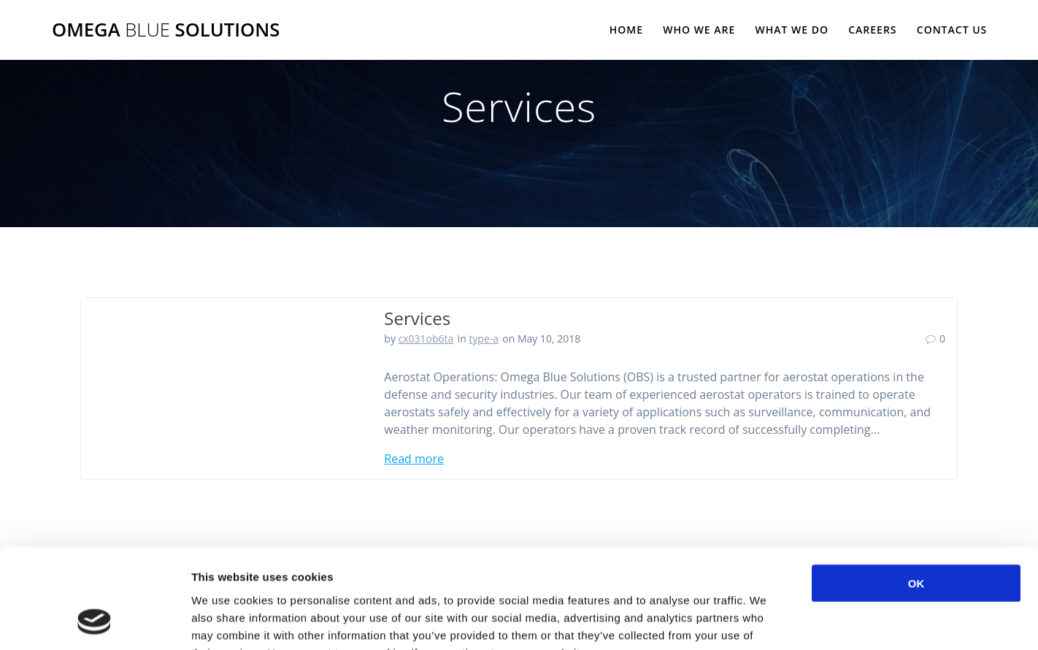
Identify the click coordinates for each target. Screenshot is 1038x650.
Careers (872, 30)
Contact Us (952, 30)
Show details (766, 621)
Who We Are (699, 30)
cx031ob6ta (426, 338)
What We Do (792, 30)
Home (626, 30)
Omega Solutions (166, 29)
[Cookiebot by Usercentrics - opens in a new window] (94, 621)
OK (916, 492)
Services (417, 318)
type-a (484, 338)
